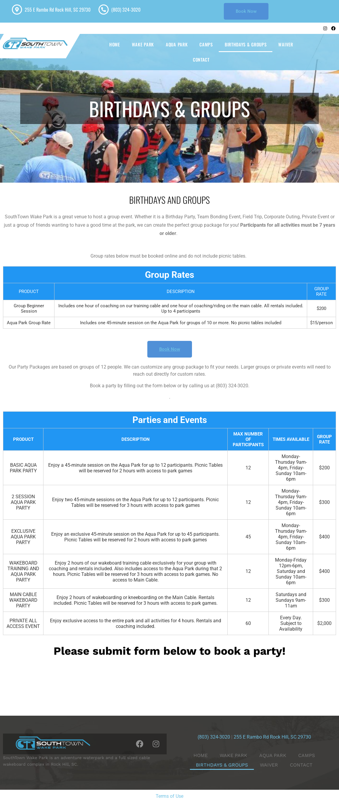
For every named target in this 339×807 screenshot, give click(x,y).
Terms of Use (169, 796)
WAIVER (285, 44)
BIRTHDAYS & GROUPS (246, 44)
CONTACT (201, 59)
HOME (114, 44)
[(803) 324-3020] (104, 9)
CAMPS (206, 44)
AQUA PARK (177, 44)
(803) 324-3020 (125, 9)
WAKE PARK (143, 44)
